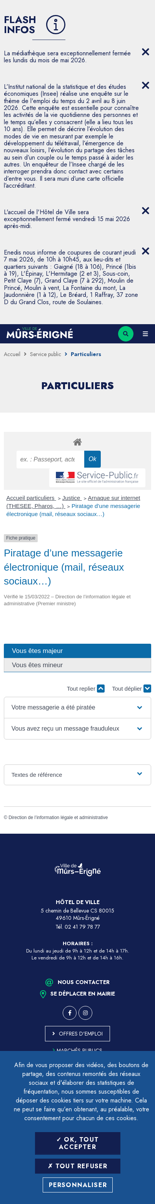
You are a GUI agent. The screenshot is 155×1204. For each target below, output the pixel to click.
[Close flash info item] (145, 52)
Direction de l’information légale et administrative (58, 817)
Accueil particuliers (31, 498)
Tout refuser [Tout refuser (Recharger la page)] (78, 1166)
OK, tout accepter (77, 1143)
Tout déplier (131, 688)
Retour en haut (143, 833)
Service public (45, 354)
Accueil (12, 354)
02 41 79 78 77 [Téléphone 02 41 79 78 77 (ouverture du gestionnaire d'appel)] (82, 927)
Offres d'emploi (81, 1033)
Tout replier (86, 688)
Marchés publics (77, 1050)
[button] (77, 707)
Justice (72, 498)
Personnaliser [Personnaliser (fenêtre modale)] (78, 1185)
